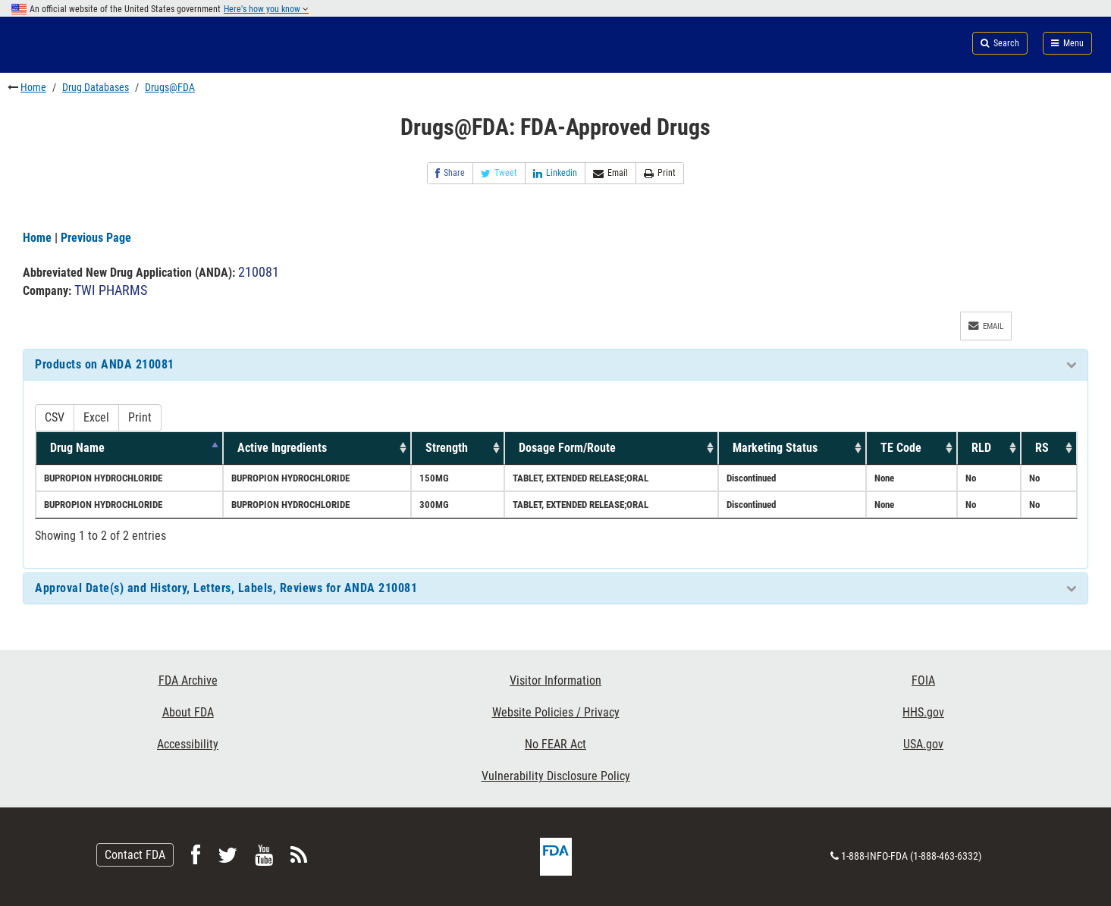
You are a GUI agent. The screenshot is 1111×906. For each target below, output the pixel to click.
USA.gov (923, 744)
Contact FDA (135, 855)
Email (610, 173)
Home (33, 87)
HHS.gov (923, 712)
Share (450, 173)
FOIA (923, 680)
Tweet (499, 173)
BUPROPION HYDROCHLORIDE (103, 478)
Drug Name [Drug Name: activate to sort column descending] (77, 447)
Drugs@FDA (170, 87)
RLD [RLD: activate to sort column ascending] (981, 447)
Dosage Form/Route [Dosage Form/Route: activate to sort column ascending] (567, 447)
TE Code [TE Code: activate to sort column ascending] (900, 447)
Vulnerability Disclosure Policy (556, 776)
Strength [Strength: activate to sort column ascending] (446, 447)
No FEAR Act (555, 744)
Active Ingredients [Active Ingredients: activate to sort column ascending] (282, 447)
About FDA (188, 712)
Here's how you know (266, 9)
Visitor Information (555, 680)
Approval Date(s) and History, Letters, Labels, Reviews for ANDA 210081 (226, 588)
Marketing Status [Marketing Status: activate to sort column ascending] (775, 447)
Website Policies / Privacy (556, 712)
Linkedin (555, 173)
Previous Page (96, 237)
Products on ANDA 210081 (104, 364)
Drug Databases (95, 87)
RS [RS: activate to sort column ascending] (1042, 447)
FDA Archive (188, 680)
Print (660, 173)
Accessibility (187, 744)
